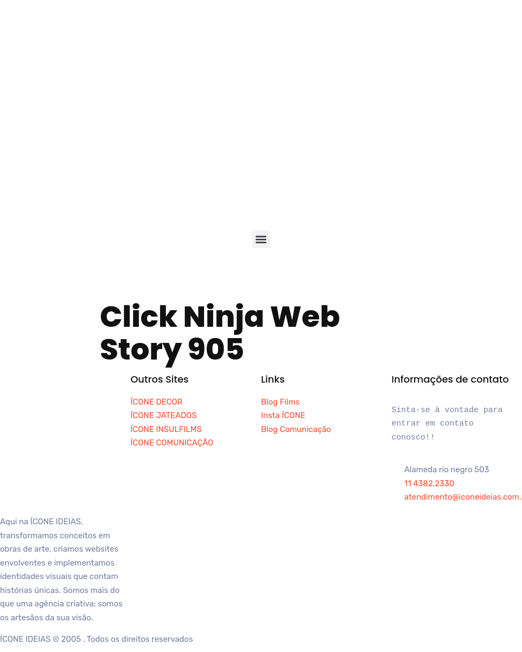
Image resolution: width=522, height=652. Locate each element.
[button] (261, 239)
